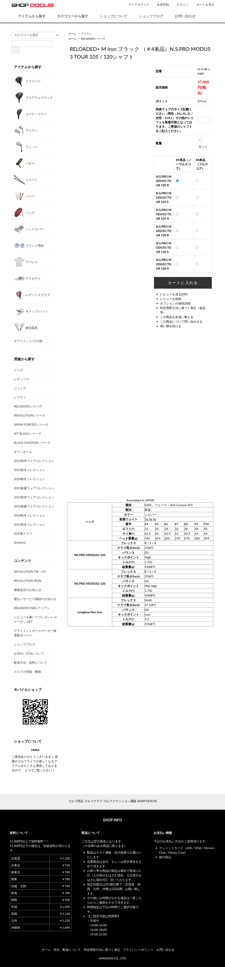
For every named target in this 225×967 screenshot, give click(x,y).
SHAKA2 (20, 542)
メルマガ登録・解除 (27, 671)
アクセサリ (27, 278)
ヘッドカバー (29, 229)
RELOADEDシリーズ (93, 38)
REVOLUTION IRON (27, 580)
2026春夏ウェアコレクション (34, 506)
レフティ (20, 397)
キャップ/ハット (31, 311)
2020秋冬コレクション (29, 515)
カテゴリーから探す (69, 15)
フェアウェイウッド (33, 97)
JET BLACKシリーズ (27, 433)
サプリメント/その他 (28, 341)
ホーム (72, 33)
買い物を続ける (170, 326)
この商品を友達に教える (176, 317)
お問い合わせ (182, 15)
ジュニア (20, 388)
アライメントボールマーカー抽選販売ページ (35, 633)
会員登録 (160, 4)
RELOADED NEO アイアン (32, 608)
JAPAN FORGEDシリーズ (31, 424)
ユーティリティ (30, 113)
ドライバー (27, 81)
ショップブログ (148, 15)
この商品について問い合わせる (181, 321)
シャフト (26, 179)
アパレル (26, 261)
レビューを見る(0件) (174, 294)
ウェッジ (26, 146)
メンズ (18, 370)
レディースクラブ (32, 294)
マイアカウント (136, 4)
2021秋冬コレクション (29, 524)
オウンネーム (23, 452)
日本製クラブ (23, 533)
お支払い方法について (29, 653)
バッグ (24, 212)
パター (24, 163)
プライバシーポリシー (138, 949)
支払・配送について (67, 949)
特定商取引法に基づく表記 (102, 949)
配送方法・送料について (30, 662)
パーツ (24, 196)
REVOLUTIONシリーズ (29, 415)
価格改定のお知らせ (27, 590)
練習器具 (26, 327)
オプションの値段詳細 (175, 303)
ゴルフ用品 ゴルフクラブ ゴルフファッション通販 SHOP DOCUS (112, 801)
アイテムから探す (29, 15)
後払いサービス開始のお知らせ (35, 599)
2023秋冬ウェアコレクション (34, 461)
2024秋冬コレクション (29, 479)
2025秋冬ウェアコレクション (34, 497)
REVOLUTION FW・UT (30, 571)
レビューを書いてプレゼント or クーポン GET (35, 619)
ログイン (180, 4)
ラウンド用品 (29, 245)
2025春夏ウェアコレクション (34, 488)
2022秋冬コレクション (29, 470)
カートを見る (203, 4)
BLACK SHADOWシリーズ (32, 442)
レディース (21, 379)
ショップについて (111, 15)
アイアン (86, 33)
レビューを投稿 (170, 299)
